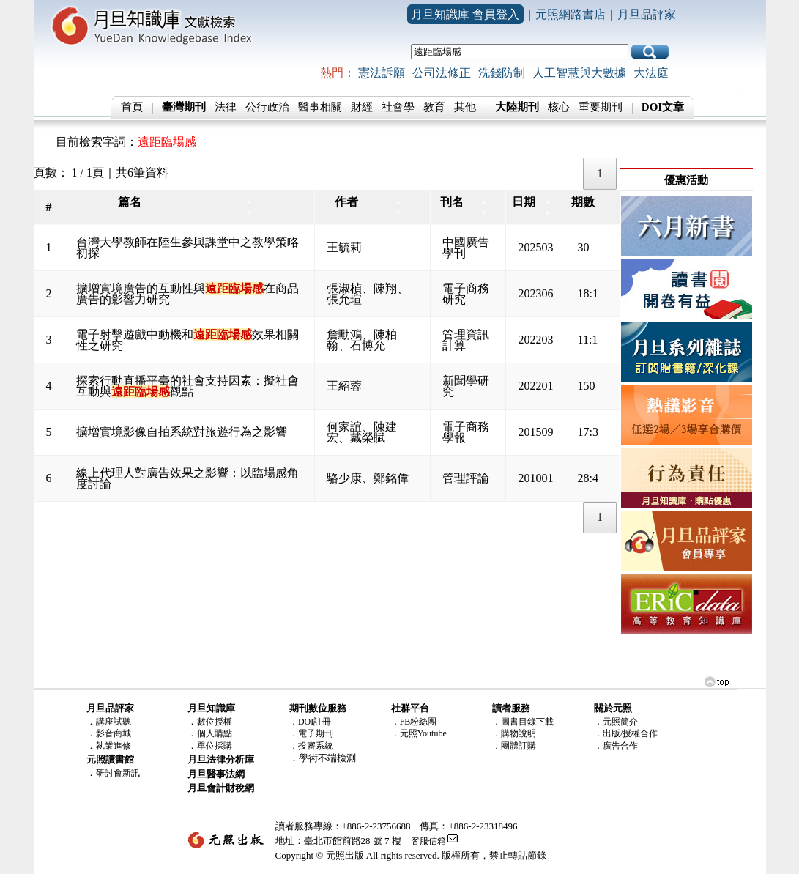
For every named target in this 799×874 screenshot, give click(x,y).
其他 (465, 107)
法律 (226, 107)
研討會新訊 (118, 773)
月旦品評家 (646, 14)
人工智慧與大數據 (579, 73)
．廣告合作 (616, 746)
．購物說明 (514, 733)
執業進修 (113, 746)
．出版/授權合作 (626, 733)
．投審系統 (311, 746)
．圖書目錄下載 (523, 721)
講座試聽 (113, 721)
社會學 (398, 107)
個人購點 (214, 733)
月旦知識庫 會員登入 (465, 14)
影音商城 (113, 733)
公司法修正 (441, 73)
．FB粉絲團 (414, 721)
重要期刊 (601, 107)
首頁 (132, 107)
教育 (434, 107)
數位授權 (214, 721)
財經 (362, 107)
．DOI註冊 (310, 721)
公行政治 (267, 107)
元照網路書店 (570, 14)
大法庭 (651, 73)
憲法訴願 (381, 73)
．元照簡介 (616, 721)
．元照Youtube (419, 733)
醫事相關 (320, 107)
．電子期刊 (311, 733)
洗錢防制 (501, 73)
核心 (559, 107)
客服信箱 (428, 841)
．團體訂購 (514, 746)
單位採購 (214, 746)
